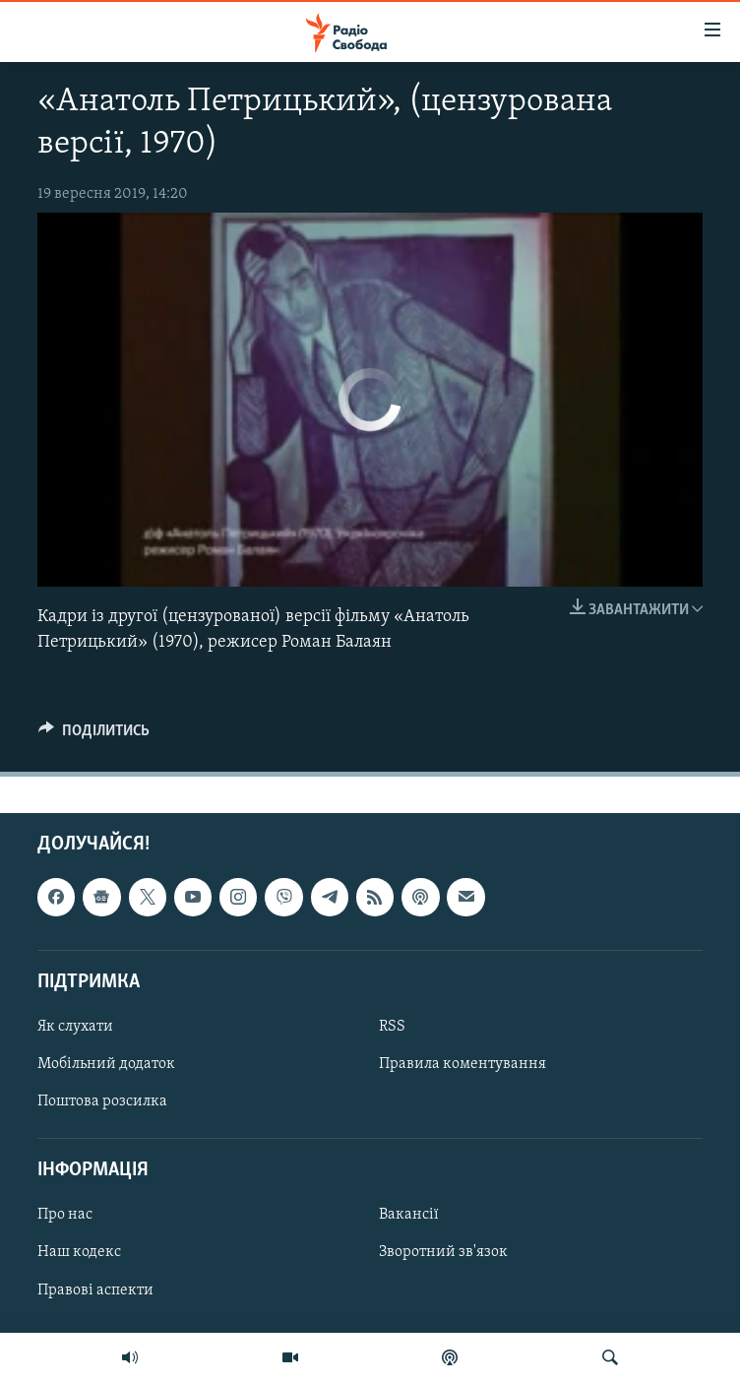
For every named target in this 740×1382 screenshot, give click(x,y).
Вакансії (409, 1215)
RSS (392, 1027)
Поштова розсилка (102, 1101)
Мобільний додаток (106, 1064)
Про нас (64, 1215)
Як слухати (75, 1027)
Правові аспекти (95, 1289)
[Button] (94, 735)
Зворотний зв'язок (443, 1252)
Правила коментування (462, 1064)
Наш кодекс (79, 1252)
